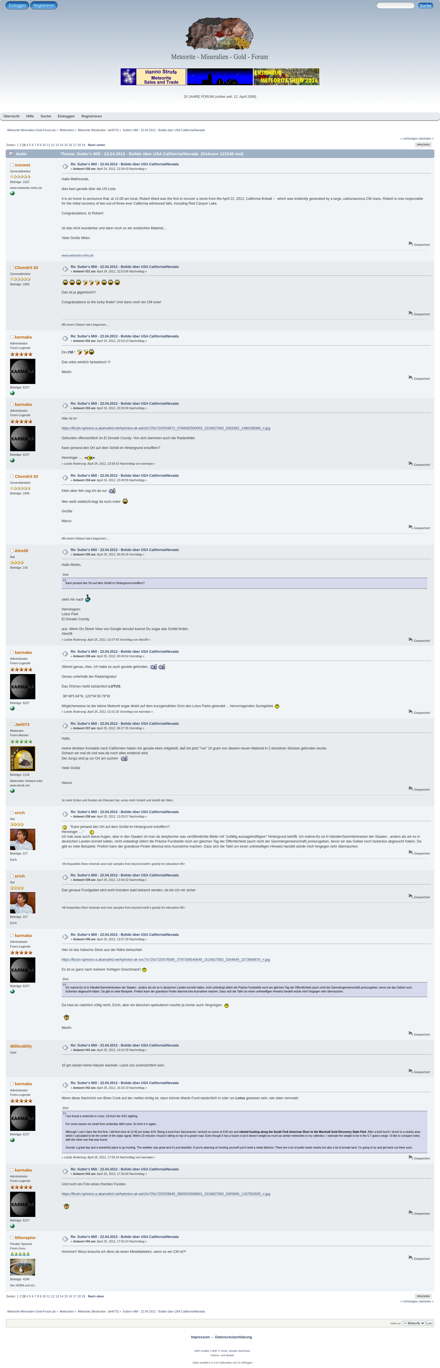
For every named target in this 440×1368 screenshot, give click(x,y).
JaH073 (112, 130)
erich (20, 812)
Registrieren (43, 5)
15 (66, 145)
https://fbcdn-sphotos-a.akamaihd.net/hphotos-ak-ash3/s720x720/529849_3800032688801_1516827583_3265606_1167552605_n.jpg (166, 1194)
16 (70, 145)
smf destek (227, 1355)
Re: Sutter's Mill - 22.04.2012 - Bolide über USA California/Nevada (125, 164)
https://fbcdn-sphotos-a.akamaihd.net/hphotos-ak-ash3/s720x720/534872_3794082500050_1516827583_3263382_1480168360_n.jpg (166, 428)
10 (44, 145)
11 (48, 145)
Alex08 (21, 550)
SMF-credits (201, 1350)
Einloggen (17, 5)
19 (83, 145)
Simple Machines (239, 1350)
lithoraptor (25, 1237)
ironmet (22, 165)
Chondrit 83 (26, 267)
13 (57, 145)
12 (52, 145)
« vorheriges (409, 138)
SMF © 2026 (219, 1350)
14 (61, 145)
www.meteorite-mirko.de (78, 255)
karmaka (23, 337)
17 (74, 145)
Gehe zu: (395, 1323)
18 (79, 145)
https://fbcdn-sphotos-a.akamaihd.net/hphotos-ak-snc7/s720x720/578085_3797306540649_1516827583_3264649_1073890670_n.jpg (166, 960)
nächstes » (426, 138)
